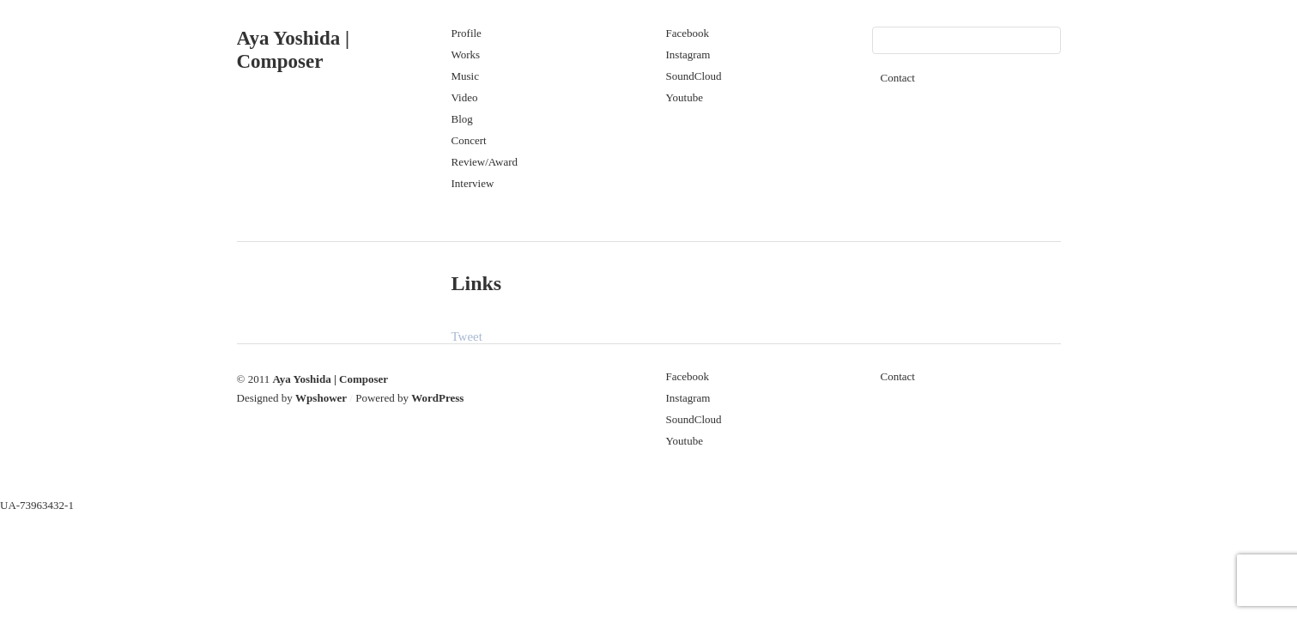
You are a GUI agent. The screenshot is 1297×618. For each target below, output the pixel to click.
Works (466, 54)
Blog (462, 118)
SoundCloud (694, 76)
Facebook (688, 33)
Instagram (688, 54)
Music (466, 76)
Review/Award (485, 161)
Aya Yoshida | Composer (330, 379)
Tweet (467, 336)
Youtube (684, 97)
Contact (898, 77)
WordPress (437, 397)
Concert (469, 140)
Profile (467, 33)
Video (465, 97)
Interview (473, 183)
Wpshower (321, 397)
